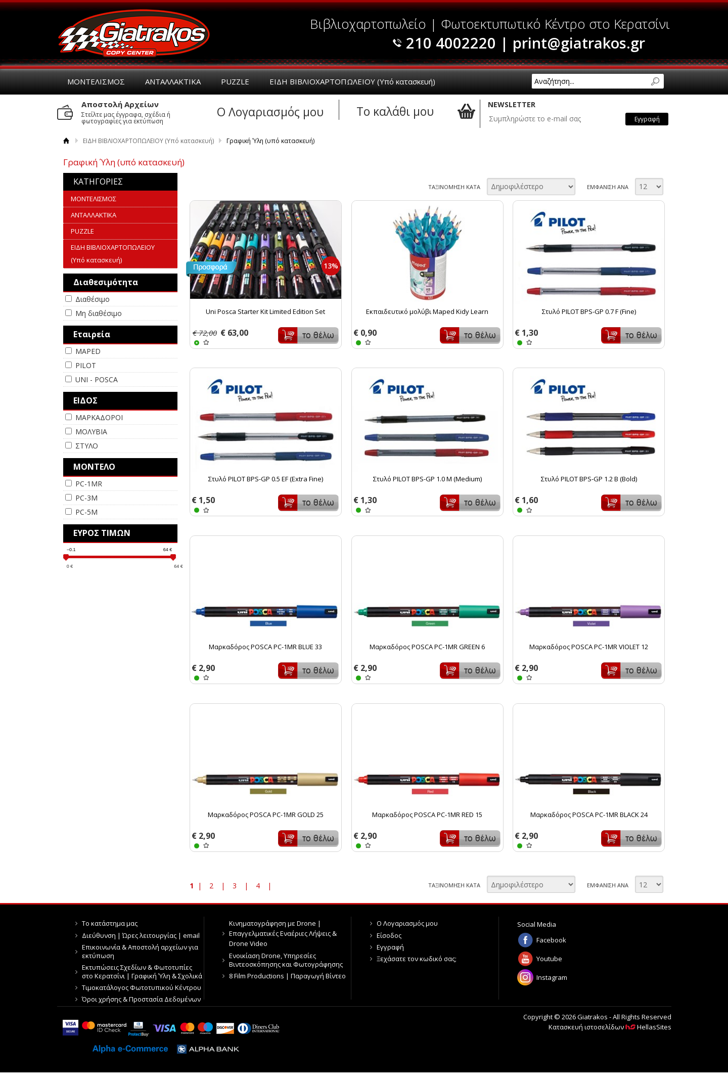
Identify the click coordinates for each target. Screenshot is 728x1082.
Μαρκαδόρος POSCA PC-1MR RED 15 (427, 814)
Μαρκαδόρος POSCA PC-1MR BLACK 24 (589, 814)
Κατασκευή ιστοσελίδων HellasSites (610, 1026)
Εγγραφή (390, 947)
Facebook (551, 939)
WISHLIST (206, 342)
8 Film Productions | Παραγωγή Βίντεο (287, 975)
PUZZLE (235, 81)
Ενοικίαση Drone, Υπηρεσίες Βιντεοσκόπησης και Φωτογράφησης (286, 960)
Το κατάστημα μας (110, 923)
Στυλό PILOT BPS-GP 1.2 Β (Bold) (589, 478)
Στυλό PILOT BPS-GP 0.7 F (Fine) (589, 311)
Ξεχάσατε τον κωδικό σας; (417, 958)
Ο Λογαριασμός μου (407, 923)
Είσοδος (389, 935)
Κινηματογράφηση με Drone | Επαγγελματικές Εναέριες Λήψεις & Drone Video (283, 933)
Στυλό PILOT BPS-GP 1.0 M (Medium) (427, 478)
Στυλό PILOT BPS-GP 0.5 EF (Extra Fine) (265, 478)
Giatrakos (134, 33)
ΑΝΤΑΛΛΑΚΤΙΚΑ (173, 81)
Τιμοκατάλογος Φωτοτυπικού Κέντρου (141, 987)
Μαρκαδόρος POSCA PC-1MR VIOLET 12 (588, 646)
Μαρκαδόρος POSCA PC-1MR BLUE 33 (265, 646)
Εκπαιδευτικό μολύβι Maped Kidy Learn (427, 311)
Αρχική (66, 140)
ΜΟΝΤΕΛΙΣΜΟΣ (96, 81)
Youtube (549, 958)
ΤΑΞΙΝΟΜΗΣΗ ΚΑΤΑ (454, 187)
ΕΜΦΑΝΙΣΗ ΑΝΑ (607, 187)
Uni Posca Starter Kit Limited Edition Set (265, 311)
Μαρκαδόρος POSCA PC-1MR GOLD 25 (266, 814)
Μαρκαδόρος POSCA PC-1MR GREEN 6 (427, 646)
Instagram (551, 977)
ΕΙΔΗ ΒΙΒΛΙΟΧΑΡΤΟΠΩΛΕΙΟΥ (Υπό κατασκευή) (352, 81)
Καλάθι (308, 335)
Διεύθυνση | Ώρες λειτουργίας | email (141, 935)
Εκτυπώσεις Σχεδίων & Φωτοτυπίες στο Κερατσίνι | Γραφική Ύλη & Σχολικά (142, 971)
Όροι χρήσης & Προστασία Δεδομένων (141, 999)
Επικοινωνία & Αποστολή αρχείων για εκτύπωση (140, 951)
